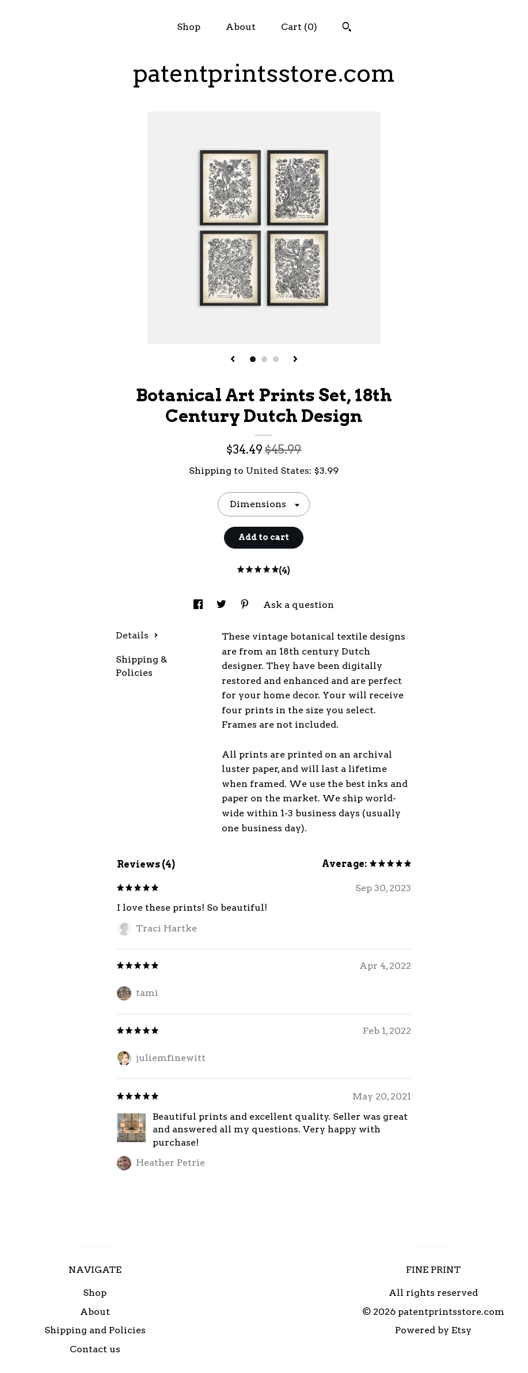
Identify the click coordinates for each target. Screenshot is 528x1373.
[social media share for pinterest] (246, 604)
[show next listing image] (295, 360)
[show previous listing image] (232, 360)
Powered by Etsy (433, 1330)
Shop (188, 26)
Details (137, 635)
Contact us (95, 1349)
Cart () (299, 26)
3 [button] (276, 359)
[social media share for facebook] (199, 604)
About (241, 26)
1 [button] (253, 359)
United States (277, 470)
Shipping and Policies (95, 1330)
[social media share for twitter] (222, 604)
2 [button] (264, 359)
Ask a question (298, 604)
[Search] (347, 28)
